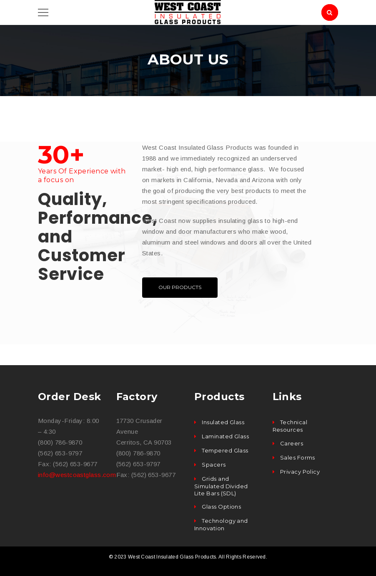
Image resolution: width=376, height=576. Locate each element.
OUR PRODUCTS (179, 287)
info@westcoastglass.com (77, 474)
